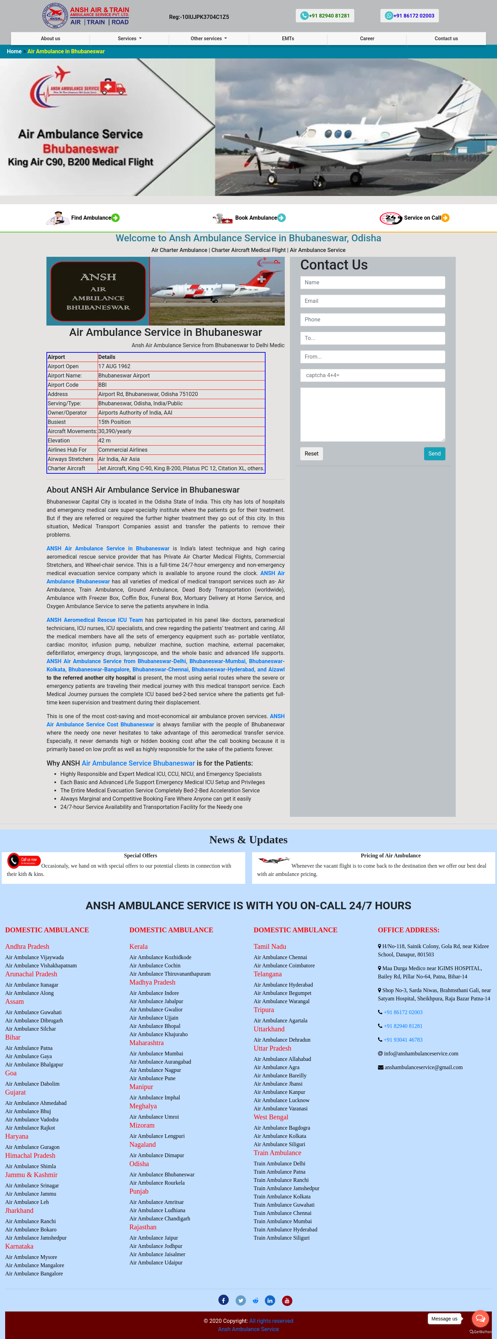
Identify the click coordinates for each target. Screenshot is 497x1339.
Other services (207, 38)
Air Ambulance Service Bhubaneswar (138, 763)
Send (435, 453)
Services (128, 38)
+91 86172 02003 (403, 1012)
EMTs (288, 38)
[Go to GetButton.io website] (480, 1332)
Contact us (446, 38)
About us (50, 38)
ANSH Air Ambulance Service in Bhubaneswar (108, 548)
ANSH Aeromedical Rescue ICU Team (94, 620)
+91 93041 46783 (403, 1040)
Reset (311, 453)
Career (367, 38)
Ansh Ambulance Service (248, 1329)
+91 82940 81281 (403, 1026)
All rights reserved (271, 1321)
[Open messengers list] (480, 1318)
